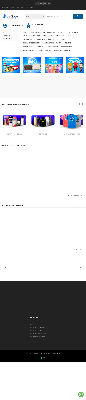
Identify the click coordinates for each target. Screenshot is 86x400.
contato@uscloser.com (13, 360)
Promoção (65, 349)
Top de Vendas (67, 355)
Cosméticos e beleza (40, 371)
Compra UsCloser (38, 365)
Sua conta (34, 342)
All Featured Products (76, 233)
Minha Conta (9, 384)
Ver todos (79, 287)
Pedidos (36, 352)
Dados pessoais (38, 349)
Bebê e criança (38, 368)
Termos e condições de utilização (15, 381)
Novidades (65, 352)
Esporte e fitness (39, 374)
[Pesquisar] (59, 16)
